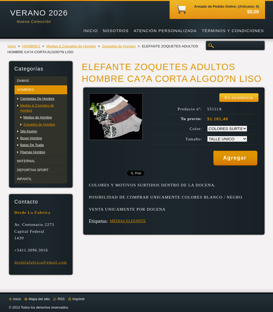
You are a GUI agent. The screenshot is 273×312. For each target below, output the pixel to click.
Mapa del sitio (39, 299)
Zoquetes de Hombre (119, 46)
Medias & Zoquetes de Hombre (71, 46)
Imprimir (78, 299)
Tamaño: (194, 139)
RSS (61, 299)
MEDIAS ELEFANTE (128, 221)
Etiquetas (98, 221)
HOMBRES (31, 46)
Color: (196, 129)
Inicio (12, 46)
